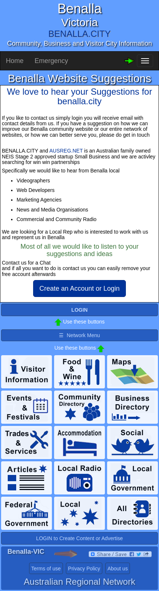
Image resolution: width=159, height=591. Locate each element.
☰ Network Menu (79, 335)
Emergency (51, 60)
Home (15, 60)
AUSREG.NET (66, 151)
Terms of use (46, 568)
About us (117, 568)
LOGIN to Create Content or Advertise (79, 538)
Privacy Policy (84, 568)
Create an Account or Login (79, 288)
